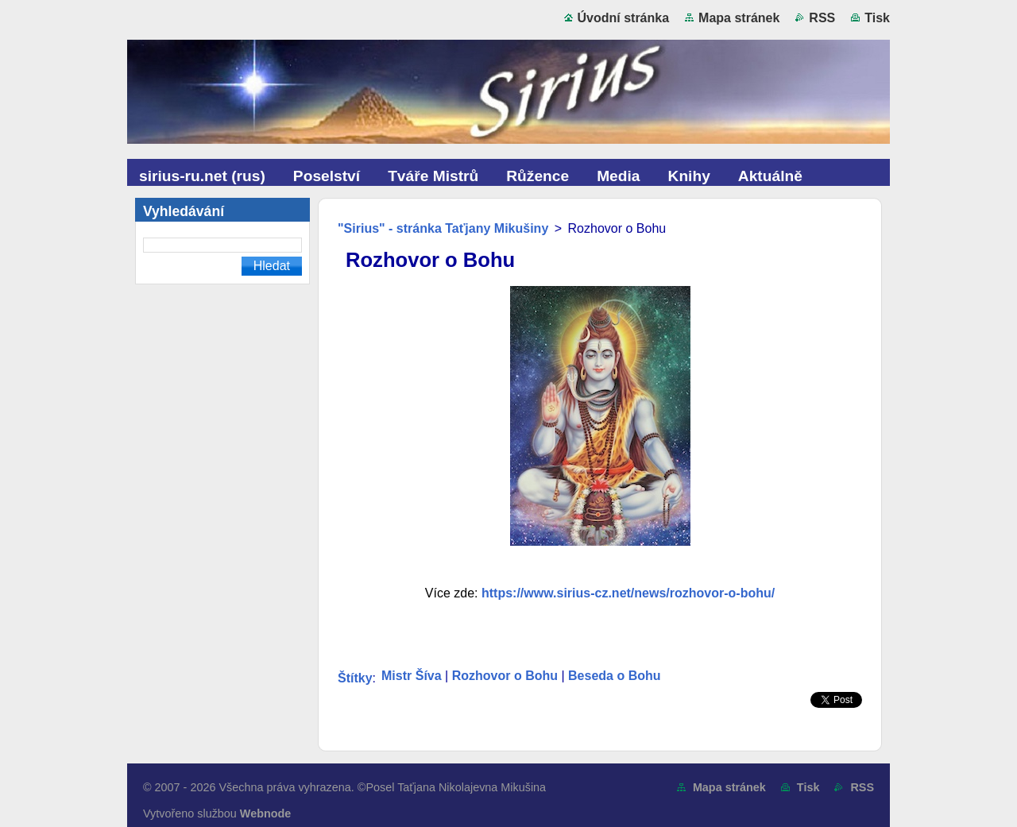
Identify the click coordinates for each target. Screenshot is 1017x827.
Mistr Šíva (411, 675)
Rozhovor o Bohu (505, 675)
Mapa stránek (738, 18)
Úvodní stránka (624, 18)
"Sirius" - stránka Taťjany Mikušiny (443, 228)
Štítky (355, 678)
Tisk (877, 18)
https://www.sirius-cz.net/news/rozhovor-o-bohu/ (628, 593)
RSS (822, 18)
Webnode (266, 813)
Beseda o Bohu (614, 675)
